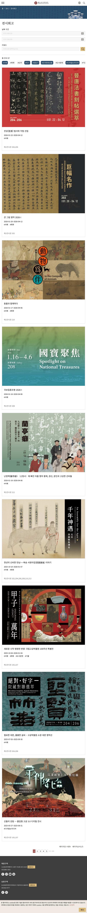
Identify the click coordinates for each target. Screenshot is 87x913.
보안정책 (71, 905)
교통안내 (30, 867)
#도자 (20, 62)
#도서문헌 (59, 62)
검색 (82, 49)
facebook (2, 874)
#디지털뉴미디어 (72, 62)
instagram (6, 874)
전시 (7, 8)
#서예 (5, 62)
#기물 (84, 62)
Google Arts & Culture (13, 874)
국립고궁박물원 (41, 3)
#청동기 (35, 62)
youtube (10, 874)
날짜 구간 (5, 29)
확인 (82, 909)
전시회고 (14, 8)
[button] (79, 2)
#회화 (12, 62)
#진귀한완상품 (47, 62)
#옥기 (27, 62)
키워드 (4, 45)
